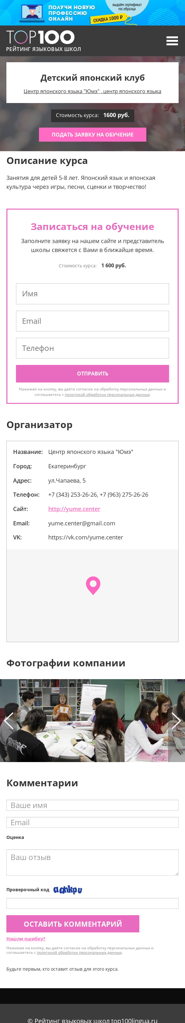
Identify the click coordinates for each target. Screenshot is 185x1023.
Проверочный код (27, 889)
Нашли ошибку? (25, 939)
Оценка (15, 837)
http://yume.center (74, 509)
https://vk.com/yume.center (85, 537)
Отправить (92, 373)
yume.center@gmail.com (81, 523)
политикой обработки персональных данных (107, 394)
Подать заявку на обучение (93, 134)
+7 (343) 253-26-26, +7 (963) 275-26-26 (98, 494)
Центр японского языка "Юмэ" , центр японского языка (92, 91)
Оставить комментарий (73, 924)
